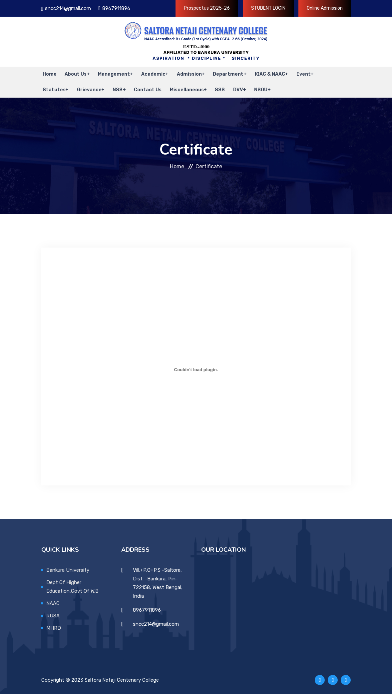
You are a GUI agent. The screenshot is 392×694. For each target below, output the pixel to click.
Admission (184, 73)
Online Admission (325, 8)
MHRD (53, 624)
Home (48, 73)
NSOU (253, 86)
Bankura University (67, 566)
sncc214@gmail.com (68, 8)
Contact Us (145, 86)
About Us (73, 73)
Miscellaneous (182, 86)
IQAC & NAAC (264, 73)
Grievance (87, 86)
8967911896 (116, 8)
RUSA (53, 611)
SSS (215, 86)
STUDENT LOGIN (268, 8)
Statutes (52, 86)
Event (297, 73)
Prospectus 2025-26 (207, 8)
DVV (231, 86)
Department (223, 73)
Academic (149, 73)
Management (111, 73)
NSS (115, 86)
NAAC (53, 599)
